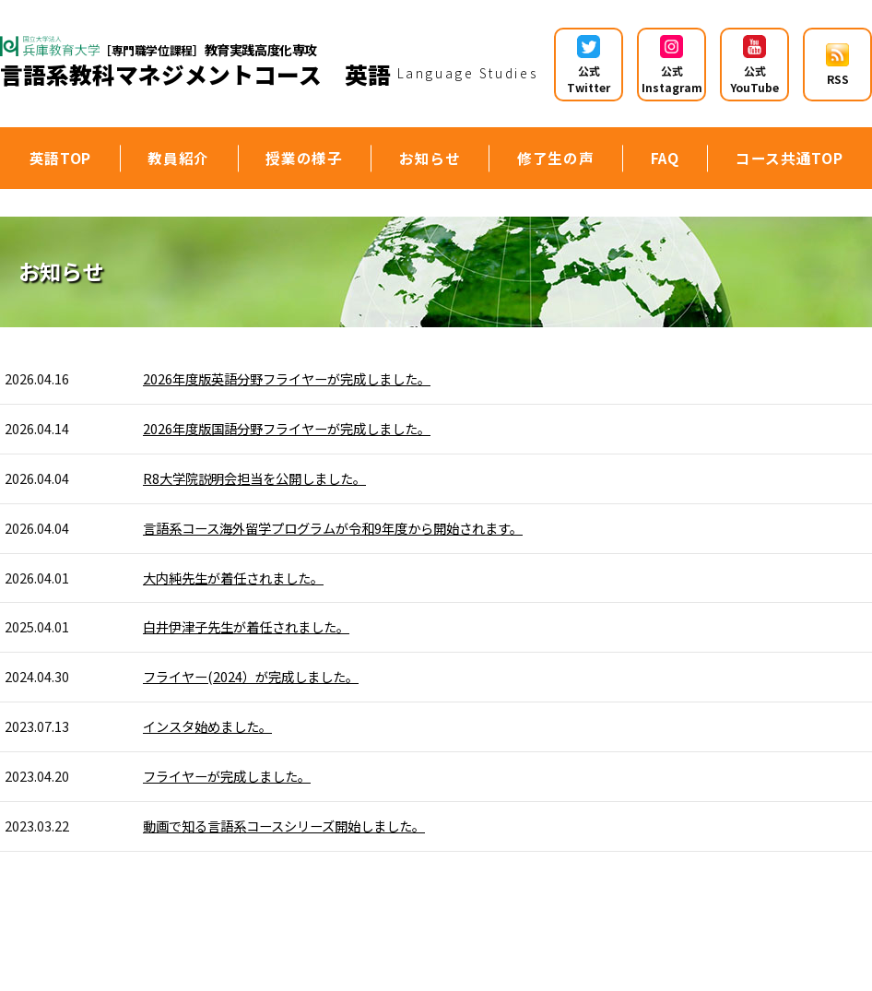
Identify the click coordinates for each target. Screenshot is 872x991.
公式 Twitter (588, 65)
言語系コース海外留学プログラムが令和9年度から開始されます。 (333, 527)
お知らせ (430, 157)
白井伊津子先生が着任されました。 (246, 626)
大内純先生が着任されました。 (233, 577)
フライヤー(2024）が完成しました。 (251, 676)
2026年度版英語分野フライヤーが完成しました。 (286, 378)
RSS (837, 65)
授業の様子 (303, 157)
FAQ (665, 157)
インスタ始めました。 (207, 726)
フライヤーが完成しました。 (227, 775)
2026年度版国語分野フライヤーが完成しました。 (286, 428)
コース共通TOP (789, 157)
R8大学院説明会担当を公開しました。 (254, 478)
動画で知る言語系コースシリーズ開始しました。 (284, 825)
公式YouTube (754, 65)
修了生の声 (555, 157)
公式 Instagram (672, 65)
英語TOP (60, 157)
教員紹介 (178, 157)
